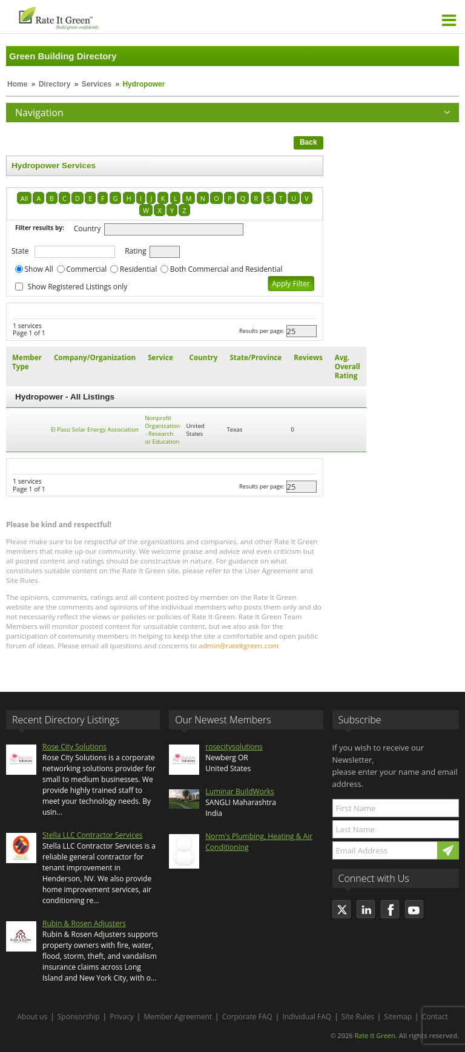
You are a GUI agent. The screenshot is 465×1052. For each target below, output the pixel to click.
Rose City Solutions (74, 746)
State (20, 251)
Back (308, 142)
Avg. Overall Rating (347, 366)
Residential (138, 269)
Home (17, 84)
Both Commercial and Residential (226, 269)
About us (32, 1016)
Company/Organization (95, 357)
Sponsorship (79, 1016)
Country (87, 228)
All (24, 198)
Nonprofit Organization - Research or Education (162, 429)
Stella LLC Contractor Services (92, 835)
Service (160, 357)
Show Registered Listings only (78, 286)
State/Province (255, 357)
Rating (135, 251)
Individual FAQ (306, 1016)
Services (96, 84)
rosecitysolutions (234, 746)
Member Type (27, 362)
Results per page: (262, 331)
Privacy (122, 1016)
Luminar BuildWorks (239, 791)
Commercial (86, 269)
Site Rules (357, 1016)
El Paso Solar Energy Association (95, 429)
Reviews (308, 357)
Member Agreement (177, 1016)
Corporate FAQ (247, 1016)
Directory (55, 84)
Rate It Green (374, 1035)
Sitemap (398, 1016)
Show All (39, 269)
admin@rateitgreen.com (239, 645)
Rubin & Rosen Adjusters (84, 923)
